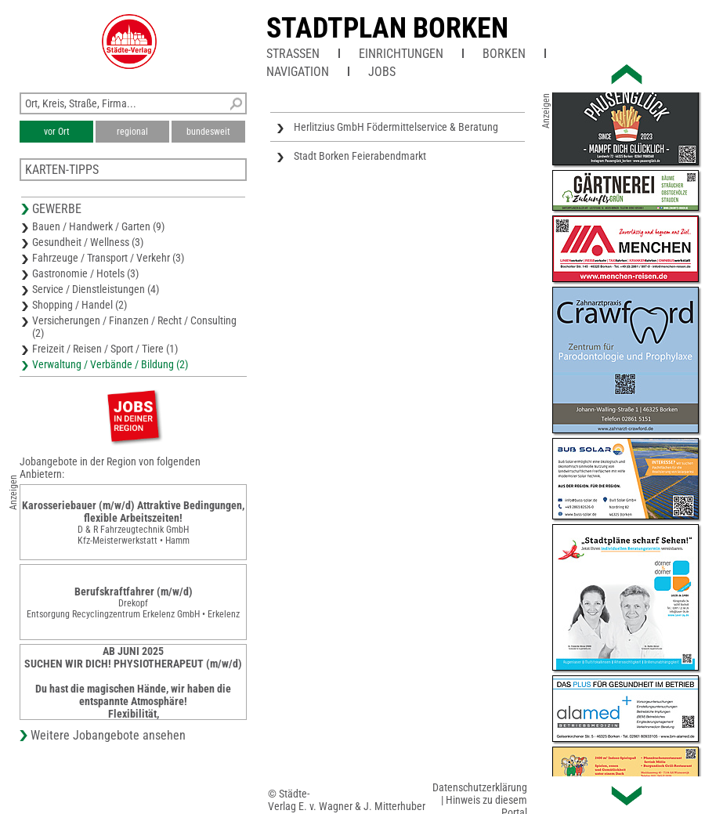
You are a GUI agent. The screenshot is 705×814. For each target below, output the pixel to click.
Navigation (297, 71)
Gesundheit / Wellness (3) (87, 242)
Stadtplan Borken (387, 28)
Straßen (293, 53)
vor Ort (57, 131)
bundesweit (208, 131)
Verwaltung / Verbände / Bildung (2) (110, 364)
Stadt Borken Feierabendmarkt (360, 156)
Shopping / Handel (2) (79, 304)
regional (132, 131)
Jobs (382, 71)
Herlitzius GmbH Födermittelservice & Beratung (396, 127)
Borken (504, 53)
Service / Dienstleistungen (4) (95, 289)
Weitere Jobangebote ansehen (108, 735)
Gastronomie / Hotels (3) (85, 273)
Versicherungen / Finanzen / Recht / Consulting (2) (134, 326)
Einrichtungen (401, 53)
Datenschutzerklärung (479, 787)
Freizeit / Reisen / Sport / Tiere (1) (105, 348)
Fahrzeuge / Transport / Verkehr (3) (108, 257)
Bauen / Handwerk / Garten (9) (98, 226)
